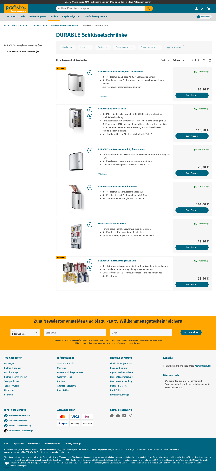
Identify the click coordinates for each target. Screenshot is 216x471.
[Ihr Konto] (196, 8)
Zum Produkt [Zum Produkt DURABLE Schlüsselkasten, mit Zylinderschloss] (192, 173)
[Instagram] (130, 416)
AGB (6, 443)
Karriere (61, 381)
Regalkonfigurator (119, 368)
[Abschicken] (191, 332)
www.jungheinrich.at (60, 452)
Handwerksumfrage (119, 395)
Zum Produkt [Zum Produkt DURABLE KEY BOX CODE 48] (192, 136)
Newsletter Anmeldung (121, 377)
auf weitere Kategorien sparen (136, 2)
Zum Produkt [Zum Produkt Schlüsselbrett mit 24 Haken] (192, 247)
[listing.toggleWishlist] (89, 72)
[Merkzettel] (203, 8)
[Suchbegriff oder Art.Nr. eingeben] (100, 8)
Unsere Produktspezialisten (70, 372)
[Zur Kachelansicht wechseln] (210, 60)
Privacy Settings (73, 443)
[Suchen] (149, 8)
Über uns (61, 368)
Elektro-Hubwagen (13, 368)
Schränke (8, 395)
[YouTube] (118, 416)
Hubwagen (9, 363)
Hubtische (9, 390)
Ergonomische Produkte (121, 372)
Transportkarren (12, 381)
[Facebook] (112, 416)
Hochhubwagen (11, 372)
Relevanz (179, 60)
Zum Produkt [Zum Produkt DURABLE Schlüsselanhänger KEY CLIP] (192, 284)
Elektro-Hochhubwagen (15, 377)
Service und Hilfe (65, 363)
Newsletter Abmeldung (121, 381)
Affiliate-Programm (66, 386)
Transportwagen (12, 386)
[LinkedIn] (124, 416)
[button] (134, 359)
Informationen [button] (66, 357)
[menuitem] (196, 8)
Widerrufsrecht (64, 377)
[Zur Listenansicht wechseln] (204, 60)
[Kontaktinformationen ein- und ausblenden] (7, 464)
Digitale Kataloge (118, 386)
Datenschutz (34, 443)
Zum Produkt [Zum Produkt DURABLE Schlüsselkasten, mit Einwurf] (192, 210)
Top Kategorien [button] (13, 357)
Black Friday (63, 390)
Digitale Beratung (121, 357)
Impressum (18, 443)
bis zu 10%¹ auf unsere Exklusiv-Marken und (100, 2)
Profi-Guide (115, 390)
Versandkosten (49, 449)
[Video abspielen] (89, 116)
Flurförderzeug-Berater (121, 363)
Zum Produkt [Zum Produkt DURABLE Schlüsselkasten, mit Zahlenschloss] (192, 95)
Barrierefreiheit (52, 443)
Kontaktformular (203, 365)
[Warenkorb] (209, 8)
